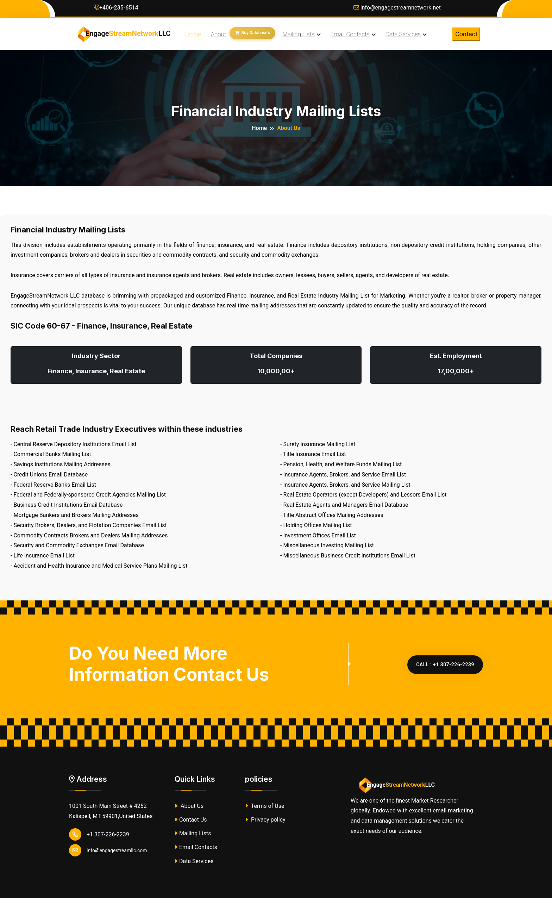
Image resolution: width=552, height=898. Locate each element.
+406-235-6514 (116, 7)
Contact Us (191, 819)
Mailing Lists (193, 833)
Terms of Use (264, 806)
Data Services (194, 861)
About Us (189, 806)
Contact (466, 34)
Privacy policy (265, 819)
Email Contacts (196, 847)
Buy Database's (252, 32)
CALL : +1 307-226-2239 (445, 664)
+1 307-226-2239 (99, 834)
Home (259, 128)
